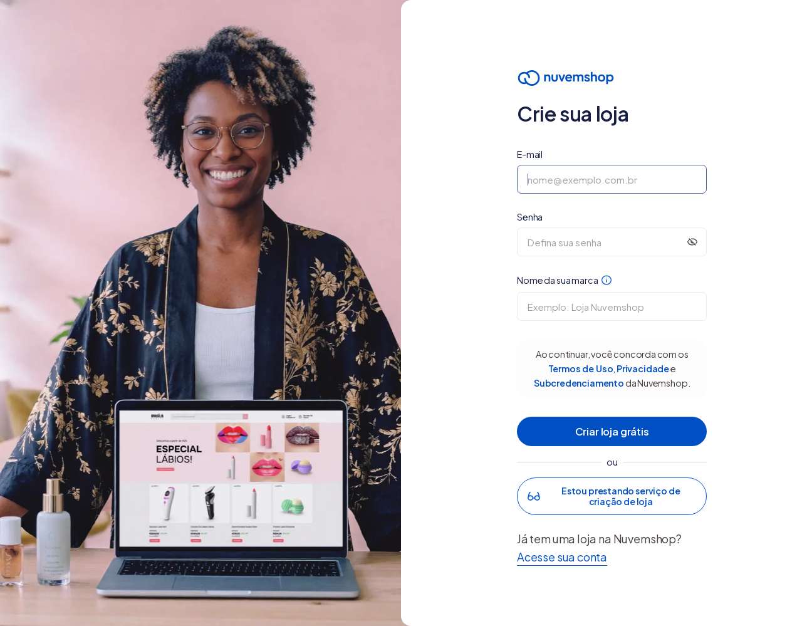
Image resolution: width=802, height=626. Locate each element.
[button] (612, 496)
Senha (530, 216)
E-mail (530, 154)
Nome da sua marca (564, 282)
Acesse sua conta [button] (562, 557)
